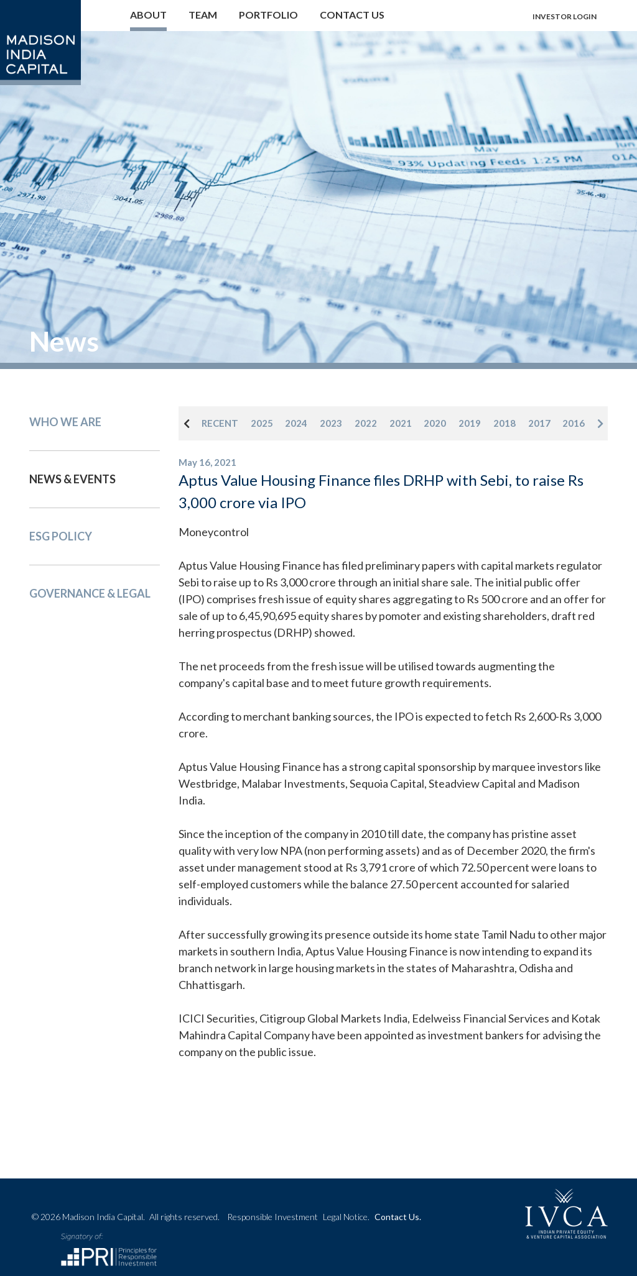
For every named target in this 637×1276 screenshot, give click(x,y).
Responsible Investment (272, 1216)
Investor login (564, 16)
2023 (331, 423)
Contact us (352, 15)
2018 (504, 423)
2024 (296, 423)
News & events (72, 479)
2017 (539, 423)
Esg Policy (60, 536)
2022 (366, 423)
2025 (262, 423)
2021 (400, 423)
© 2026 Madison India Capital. (126, 1216)
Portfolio (268, 15)
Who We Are (65, 422)
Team (202, 15)
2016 (573, 423)
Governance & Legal (90, 593)
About (148, 15)
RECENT (220, 423)
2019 (469, 423)
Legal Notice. (346, 1216)
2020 (435, 423)
